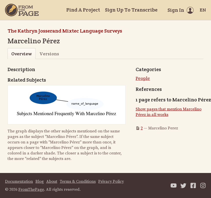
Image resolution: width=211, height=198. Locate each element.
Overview (21, 54)
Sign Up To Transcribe (131, 10)
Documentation (19, 181)
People (143, 78)
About (51, 181)
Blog (39, 181)
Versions (49, 54)
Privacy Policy (111, 181)
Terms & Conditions (78, 181)
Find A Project (83, 10)
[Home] (22, 10)
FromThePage (31, 189)
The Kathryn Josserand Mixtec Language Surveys (65, 31)
